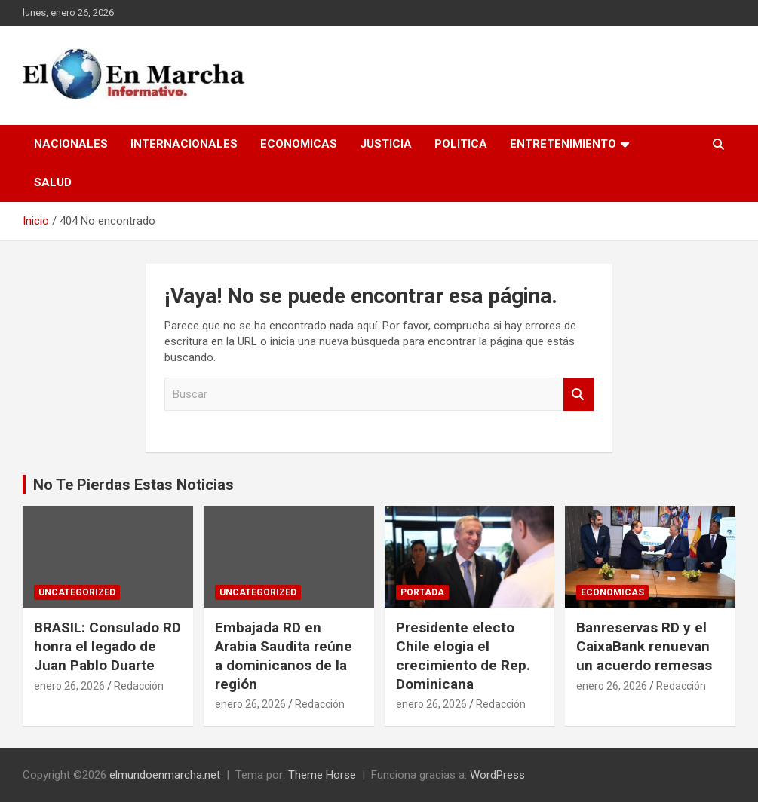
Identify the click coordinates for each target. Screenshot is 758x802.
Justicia (386, 144)
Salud (53, 182)
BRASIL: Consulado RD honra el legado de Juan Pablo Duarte (107, 646)
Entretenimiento (563, 144)
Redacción (139, 686)
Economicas (298, 144)
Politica (460, 144)
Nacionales (71, 144)
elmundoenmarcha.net (164, 775)
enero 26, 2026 (69, 686)
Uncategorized (76, 592)
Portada (422, 592)
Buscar (578, 395)
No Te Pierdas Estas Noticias (133, 485)
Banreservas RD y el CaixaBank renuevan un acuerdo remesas (644, 646)
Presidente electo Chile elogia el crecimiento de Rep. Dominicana (463, 655)
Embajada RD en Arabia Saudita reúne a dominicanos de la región (283, 655)
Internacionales (184, 144)
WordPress (497, 775)
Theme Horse (322, 775)
